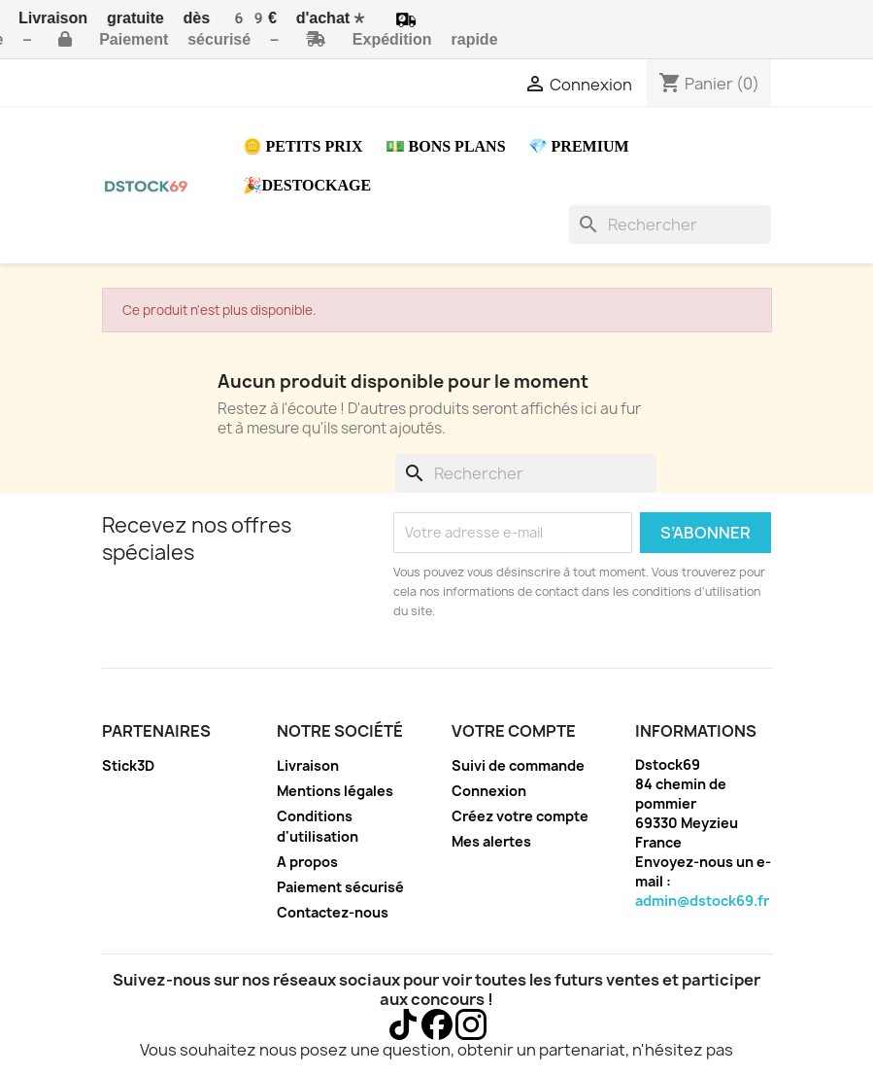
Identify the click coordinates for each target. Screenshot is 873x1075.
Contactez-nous (332, 912)
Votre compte (514, 731)
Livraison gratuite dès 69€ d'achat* (208, 18)
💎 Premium (578, 146)
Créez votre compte (520, 816)
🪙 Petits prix (303, 146)
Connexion (489, 790)
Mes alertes (491, 841)
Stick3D (128, 765)
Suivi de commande (518, 765)
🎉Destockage (307, 185)
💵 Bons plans (446, 146)
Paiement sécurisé (340, 887)
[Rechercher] (670, 224)
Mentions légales (335, 790)
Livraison (308, 765)
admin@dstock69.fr (702, 900)
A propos (307, 861)
